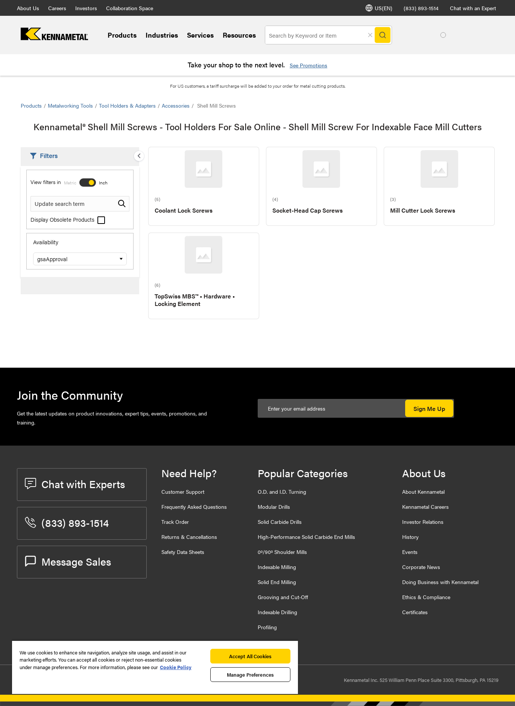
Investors (86, 8)
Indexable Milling (277, 567)
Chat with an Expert (473, 8)
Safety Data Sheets (182, 551)
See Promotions (308, 65)
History (410, 536)
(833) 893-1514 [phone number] (421, 8)
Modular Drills (274, 506)
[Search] (382, 35)
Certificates (415, 612)
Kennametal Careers (425, 506)
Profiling (267, 627)
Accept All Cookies (250, 656)
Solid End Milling (277, 582)
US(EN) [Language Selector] (378, 8)
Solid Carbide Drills (280, 521)
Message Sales (68, 561)
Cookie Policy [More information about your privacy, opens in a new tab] (175, 667)
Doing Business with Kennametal (440, 582)
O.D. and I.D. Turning (282, 491)
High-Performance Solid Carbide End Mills (306, 536)
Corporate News (421, 567)
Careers (57, 8)
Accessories (176, 105)
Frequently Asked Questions (194, 506)
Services (200, 35)
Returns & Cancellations (189, 536)
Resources (239, 35)
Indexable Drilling (277, 612)
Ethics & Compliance (426, 597)
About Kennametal (423, 491)
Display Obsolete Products (67, 219)
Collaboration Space (129, 8)
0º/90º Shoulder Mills (282, 551)
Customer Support (182, 491)
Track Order (175, 521)
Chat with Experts (75, 483)
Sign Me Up (429, 408)
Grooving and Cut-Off (283, 597)
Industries (162, 35)
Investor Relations (423, 521)
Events (410, 551)
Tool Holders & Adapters (127, 105)
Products (122, 35)
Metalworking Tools (70, 105)
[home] (54, 37)
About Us (28, 8)
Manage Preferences (250, 674)
